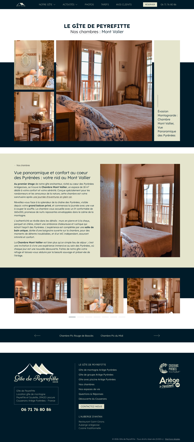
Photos (89, 4)
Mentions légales (172, 439)
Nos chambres (84, 31)
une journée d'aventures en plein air (52, 196)
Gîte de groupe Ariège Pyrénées (96, 379)
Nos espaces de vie (89, 394)
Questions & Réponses (91, 399)
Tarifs (105, 4)
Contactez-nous (91, 411)
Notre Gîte (47, 4)
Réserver (150, 4)
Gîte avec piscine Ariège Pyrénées (97, 384)
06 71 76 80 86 (168, 4)
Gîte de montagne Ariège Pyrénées (98, 375)
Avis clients (124, 4)
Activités (70, 4)
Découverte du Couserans (93, 404)
